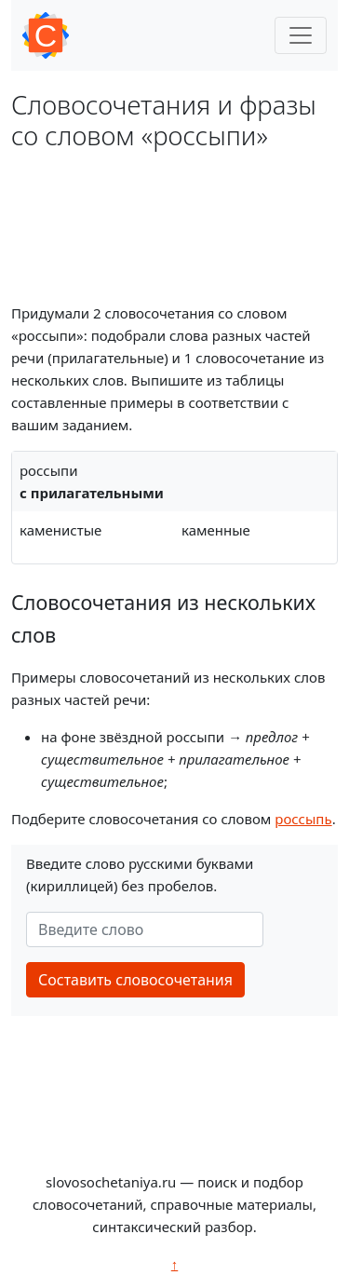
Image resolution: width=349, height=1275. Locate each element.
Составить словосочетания (135, 980)
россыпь (303, 818)
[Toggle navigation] (301, 35)
